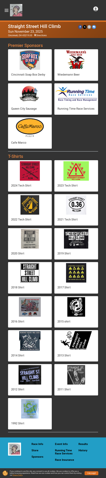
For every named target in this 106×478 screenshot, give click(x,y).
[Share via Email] (89, 27)
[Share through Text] (94, 27)
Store (35, 450)
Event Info (61, 444)
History (82, 450)
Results (83, 444)
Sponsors (37, 456)
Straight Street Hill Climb (34, 26)
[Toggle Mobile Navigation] (6, 10)
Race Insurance (64, 459)
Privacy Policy (17, 475)
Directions (41, 35)
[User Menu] (95, 8)
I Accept (91, 473)
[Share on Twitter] (85, 27)
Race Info (37, 444)
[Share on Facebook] (80, 27)
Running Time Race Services (64, 452)
